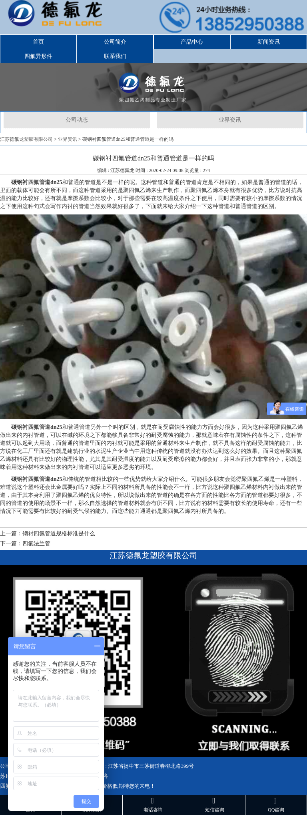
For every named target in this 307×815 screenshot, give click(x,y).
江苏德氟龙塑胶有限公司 (26, 139)
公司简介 (115, 42)
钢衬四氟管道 (33, 427)
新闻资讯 (268, 42)
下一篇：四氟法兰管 (25, 544)
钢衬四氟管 (31, 479)
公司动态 (77, 120)
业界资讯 (230, 120)
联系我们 (115, 56)
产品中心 (192, 42)
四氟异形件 (38, 56)
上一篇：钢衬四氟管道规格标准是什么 (47, 534)
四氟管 (36, 182)
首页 (38, 42)
